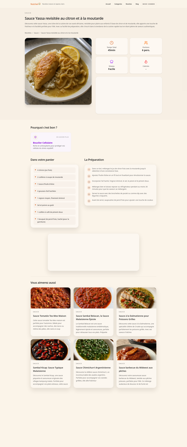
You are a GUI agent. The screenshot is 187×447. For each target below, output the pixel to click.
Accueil (108, 4)
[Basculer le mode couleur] (148, 4)
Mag (137, 4)
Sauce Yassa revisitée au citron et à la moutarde (59, 33)
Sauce (36, 33)
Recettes (129, 4)
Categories (118, 4)
